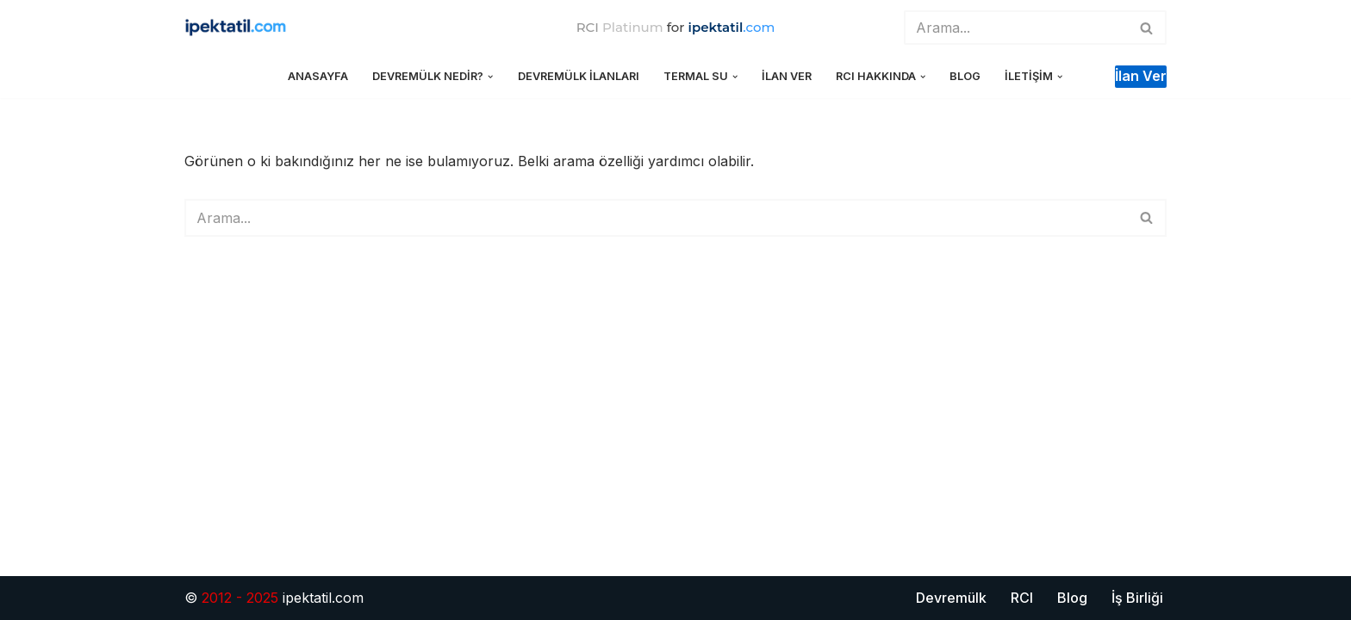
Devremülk (951, 597)
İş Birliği (1137, 597)
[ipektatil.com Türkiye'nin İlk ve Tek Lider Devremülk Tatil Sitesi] (240, 28)
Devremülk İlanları (578, 76)
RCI (1022, 597)
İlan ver (1141, 75)
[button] (490, 76)
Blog (965, 76)
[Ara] (1016, 27)
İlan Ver (787, 76)
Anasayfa (318, 76)
